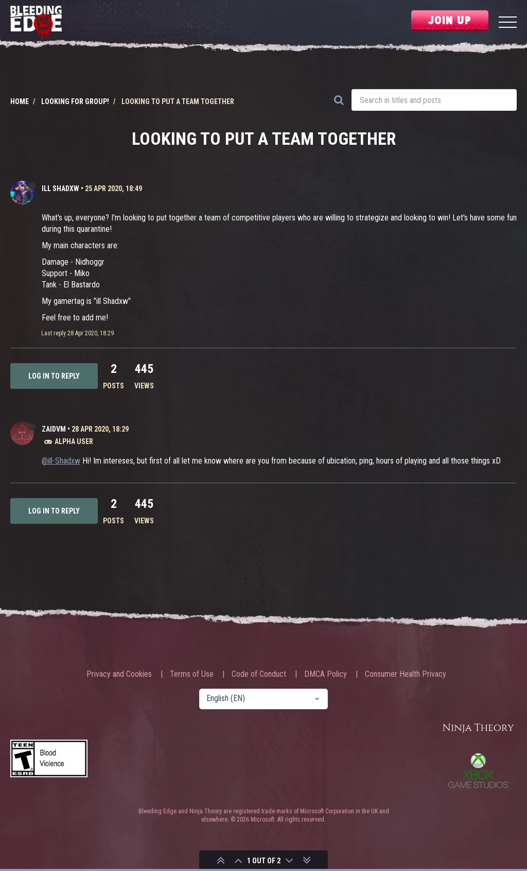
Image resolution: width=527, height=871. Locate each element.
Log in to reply (54, 376)
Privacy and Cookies (119, 674)
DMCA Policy (325, 674)
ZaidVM (54, 429)
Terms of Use (192, 674)
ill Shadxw (60, 188)
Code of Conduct (259, 674)
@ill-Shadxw (61, 461)
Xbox (478, 770)
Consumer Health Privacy (405, 674)
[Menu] (508, 23)
